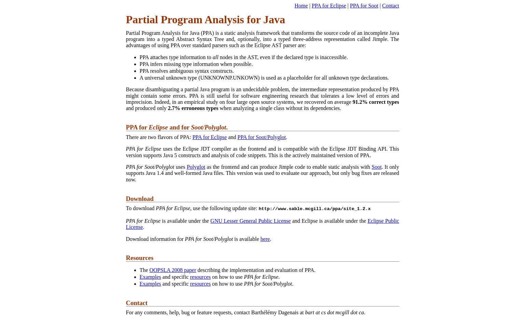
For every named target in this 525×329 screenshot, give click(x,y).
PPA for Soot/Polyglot (261, 137)
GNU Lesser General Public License (250, 220)
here (265, 238)
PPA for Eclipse (329, 6)
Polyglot (196, 167)
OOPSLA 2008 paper (172, 269)
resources (200, 276)
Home (301, 6)
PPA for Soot (364, 6)
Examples (150, 276)
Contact (390, 6)
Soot (377, 167)
